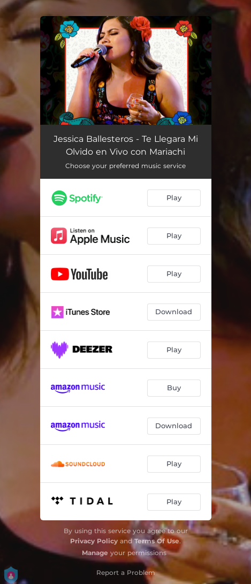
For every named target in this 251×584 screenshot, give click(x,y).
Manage (95, 553)
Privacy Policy (94, 541)
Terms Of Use (156, 541)
